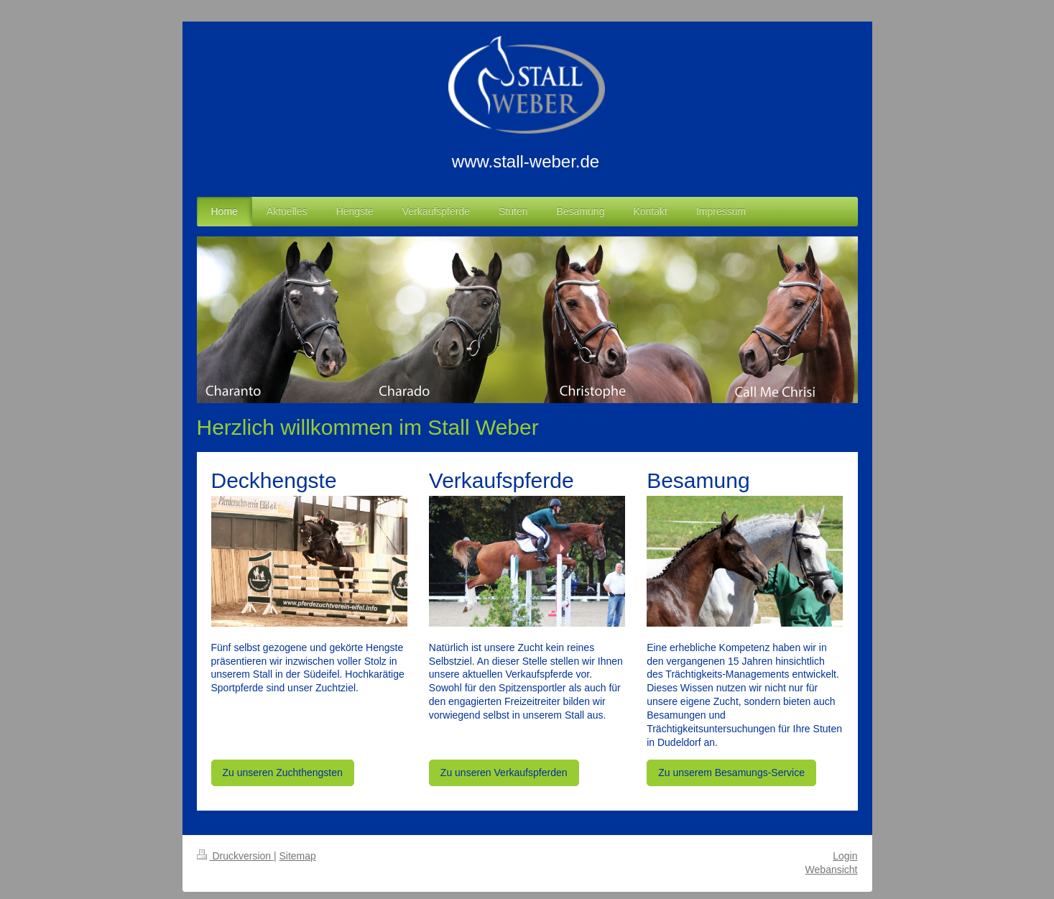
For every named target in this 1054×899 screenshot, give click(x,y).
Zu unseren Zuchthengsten (283, 772)
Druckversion (235, 856)
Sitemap (297, 856)
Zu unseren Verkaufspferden (504, 772)
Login (845, 856)
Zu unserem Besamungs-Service (731, 772)
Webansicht (831, 869)
